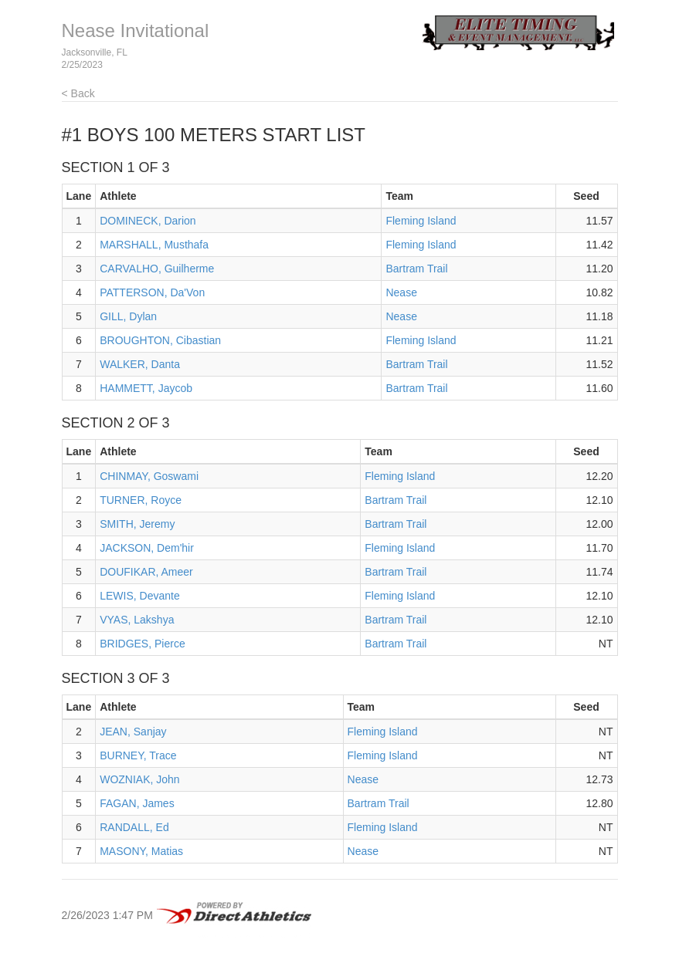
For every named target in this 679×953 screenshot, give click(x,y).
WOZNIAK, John (139, 779)
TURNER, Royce (141, 500)
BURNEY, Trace (138, 755)
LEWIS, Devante (140, 596)
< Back (78, 93)
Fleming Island (420, 221)
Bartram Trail (416, 268)
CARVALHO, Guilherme (157, 268)
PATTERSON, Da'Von (152, 292)
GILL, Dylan (128, 316)
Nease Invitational (135, 30)
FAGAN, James (137, 803)
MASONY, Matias (141, 851)
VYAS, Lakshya (137, 619)
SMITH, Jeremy (137, 524)
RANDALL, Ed (134, 827)
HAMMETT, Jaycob (146, 388)
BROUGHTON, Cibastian (160, 340)
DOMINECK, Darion (147, 221)
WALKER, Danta (140, 364)
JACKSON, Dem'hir (147, 548)
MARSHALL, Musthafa (154, 244)
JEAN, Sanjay (133, 731)
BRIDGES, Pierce (142, 643)
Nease (400, 292)
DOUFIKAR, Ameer (146, 572)
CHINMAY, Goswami (149, 476)
